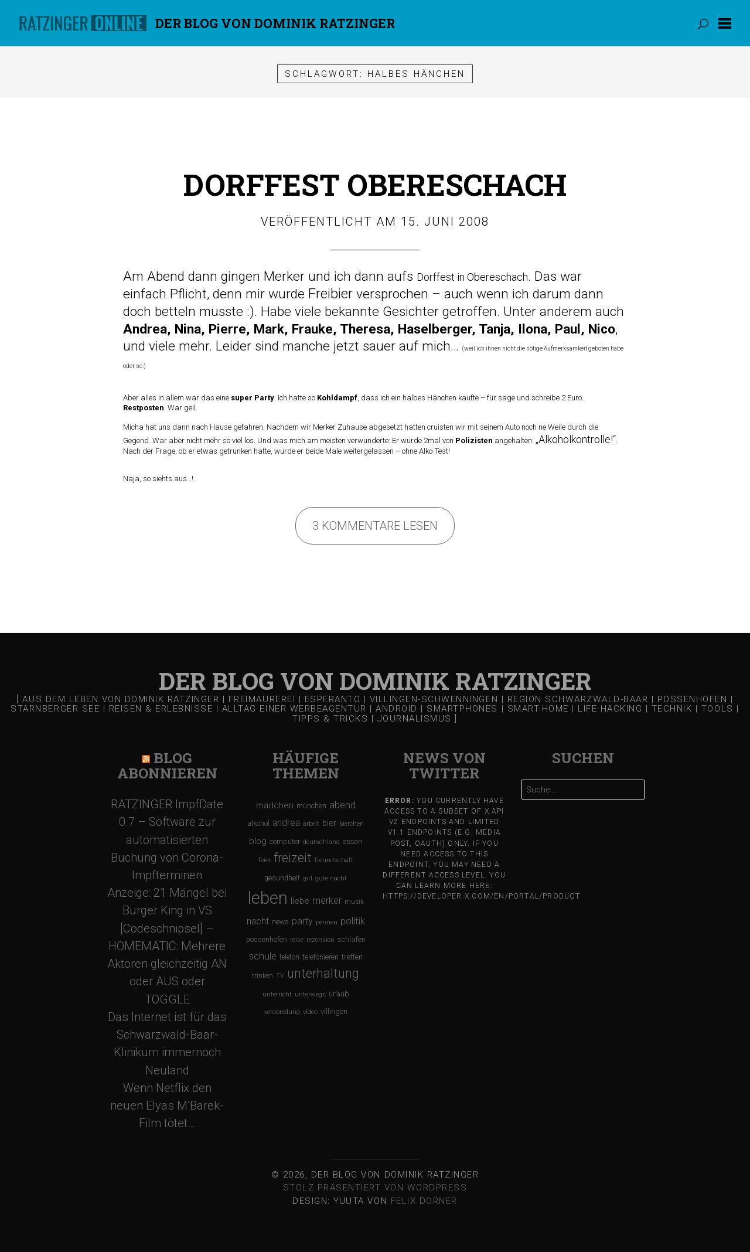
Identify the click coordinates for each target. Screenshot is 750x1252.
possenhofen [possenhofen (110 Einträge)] (266, 939)
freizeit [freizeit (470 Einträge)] (293, 857)
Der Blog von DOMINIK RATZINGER (275, 23)
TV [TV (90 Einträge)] (280, 975)
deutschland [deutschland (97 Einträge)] (321, 842)
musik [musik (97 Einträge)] (354, 902)
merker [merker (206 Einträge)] (327, 900)
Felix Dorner (424, 1201)
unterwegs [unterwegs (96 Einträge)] (310, 994)
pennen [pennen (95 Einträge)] (327, 922)
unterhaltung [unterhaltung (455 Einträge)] (323, 973)
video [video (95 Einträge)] (310, 1012)
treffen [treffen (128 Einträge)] (352, 956)
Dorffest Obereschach (375, 184)
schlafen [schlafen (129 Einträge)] (352, 939)
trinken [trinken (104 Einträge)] (262, 975)
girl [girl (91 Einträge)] (307, 878)
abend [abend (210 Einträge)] (342, 805)
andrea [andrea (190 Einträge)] (286, 822)
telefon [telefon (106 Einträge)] (289, 957)
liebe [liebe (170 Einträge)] (300, 901)
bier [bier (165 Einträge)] (329, 823)
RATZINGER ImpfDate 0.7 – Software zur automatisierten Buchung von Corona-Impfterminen (167, 839)
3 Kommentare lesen (375, 526)
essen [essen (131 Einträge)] (353, 841)
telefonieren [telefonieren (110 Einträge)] (320, 957)
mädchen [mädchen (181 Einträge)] (275, 805)
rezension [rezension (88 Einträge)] (320, 940)
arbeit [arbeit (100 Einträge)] (311, 823)
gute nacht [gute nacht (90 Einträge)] (331, 878)
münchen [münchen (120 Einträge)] (311, 805)
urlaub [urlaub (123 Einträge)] (339, 993)
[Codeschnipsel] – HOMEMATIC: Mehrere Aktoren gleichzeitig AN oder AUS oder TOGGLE (167, 963)
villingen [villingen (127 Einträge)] (334, 1011)
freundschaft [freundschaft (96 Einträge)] (334, 860)
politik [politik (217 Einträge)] (352, 921)
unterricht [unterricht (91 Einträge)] (277, 994)
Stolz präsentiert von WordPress (375, 1187)
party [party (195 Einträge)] (302, 921)
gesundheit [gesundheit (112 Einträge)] (282, 878)
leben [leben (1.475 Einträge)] (268, 898)
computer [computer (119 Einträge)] (285, 841)
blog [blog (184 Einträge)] (258, 841)
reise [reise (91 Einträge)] (297, 940)
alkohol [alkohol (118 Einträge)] (259, 823)
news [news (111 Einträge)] (280, 922)
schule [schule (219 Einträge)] (263, 956)
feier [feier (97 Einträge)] (264, 860)
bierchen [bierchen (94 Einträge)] (351, 824)
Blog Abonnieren (167, 766)
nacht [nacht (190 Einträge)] (258, 921)
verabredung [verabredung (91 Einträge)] (282, 1012)
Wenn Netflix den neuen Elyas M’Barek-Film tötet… (167, 1105)
